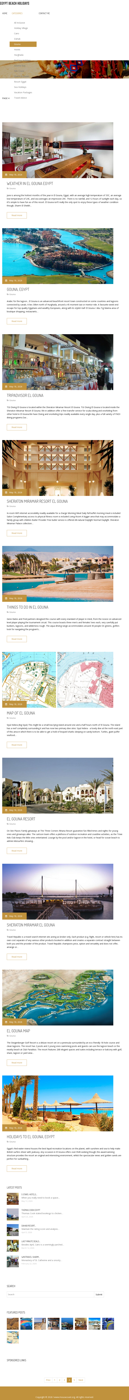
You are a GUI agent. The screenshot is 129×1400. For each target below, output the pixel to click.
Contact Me (44, 13)
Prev (48, 1372)
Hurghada (18, 54)
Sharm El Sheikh (21, 76)
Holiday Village (21, 28)
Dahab (17, 38)
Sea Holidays (20, 87)
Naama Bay (19, 65)
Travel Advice (20, 97)
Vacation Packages (23, 92)
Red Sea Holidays (22, 60)
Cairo (16, 33)
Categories (17, 13)
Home (4, 13)
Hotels (17, 49)
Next (80, 1372)
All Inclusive (19, 22)
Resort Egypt (20, 81)
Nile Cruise (19, 71)
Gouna (17, 44)
